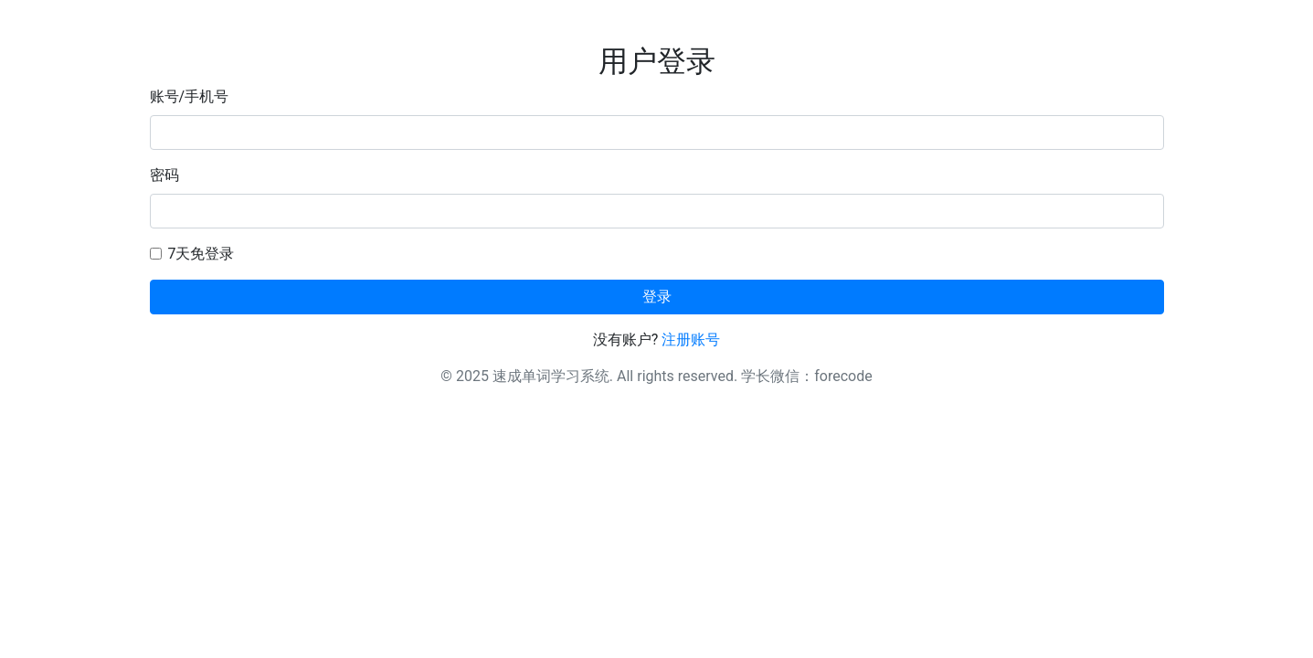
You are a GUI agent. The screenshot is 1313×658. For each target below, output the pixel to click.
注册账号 (691, 339)
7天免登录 (201, 253)
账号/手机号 (189, 96)
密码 (164, 175)
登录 (657, 296)
